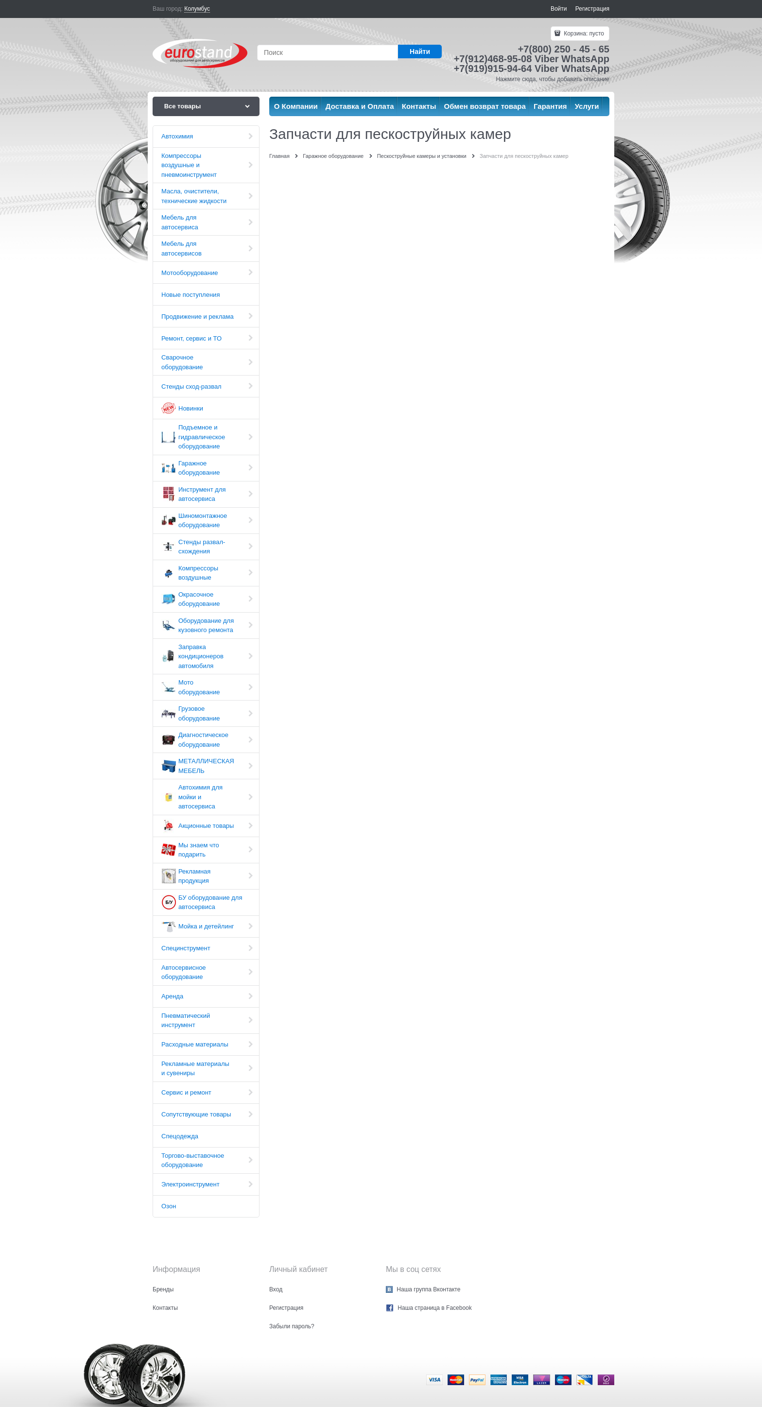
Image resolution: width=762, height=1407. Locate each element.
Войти (559, 8)
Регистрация (592, 8)
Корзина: (583, 33)
